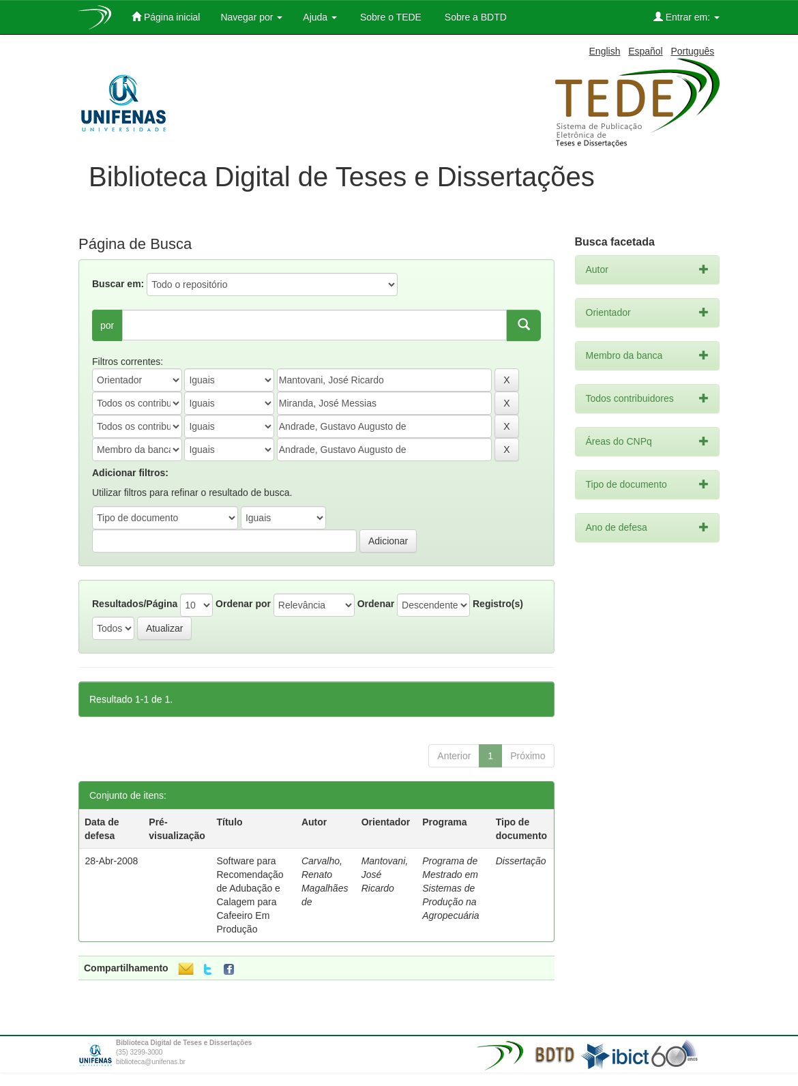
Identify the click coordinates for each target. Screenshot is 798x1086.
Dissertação (521, 860)
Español (645, 51)
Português (692, 51)
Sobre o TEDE (389, 17)
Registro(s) (498, 603)
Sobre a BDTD (474, 17)
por (107, 325)
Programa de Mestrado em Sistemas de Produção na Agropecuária (450, 888)
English (605, 51)
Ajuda (320, 17)
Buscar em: (118, 283)
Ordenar (375, 603)
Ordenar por (243, 603)
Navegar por (251, 17)
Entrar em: (686, 17)
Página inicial (166, 17)
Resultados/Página (134, 603)
